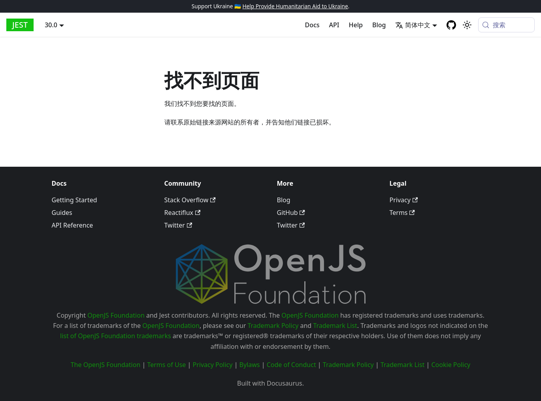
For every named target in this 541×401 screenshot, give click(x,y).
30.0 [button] (51, 25)
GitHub (291, 212)
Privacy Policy (212, 364)
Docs (312, 25)
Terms (402, 212)
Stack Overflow (190, 200)
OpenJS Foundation (116, 315)
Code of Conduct (291, 364)
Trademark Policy (272, 325)
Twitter (178, 225)
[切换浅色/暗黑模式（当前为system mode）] (467, 25)
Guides (62, 212)
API (334, 25)
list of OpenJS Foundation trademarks (115, 335)
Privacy (404, 200)
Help (356, 25)
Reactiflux (182, 212)
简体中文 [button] (412, 25)
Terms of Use (166, 364)
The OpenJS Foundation (106, 364)
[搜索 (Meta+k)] (506, 24)
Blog (379, 25)
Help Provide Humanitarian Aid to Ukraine (295, 6)
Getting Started (74, 200)
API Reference (72, 225)
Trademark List (335, 325)
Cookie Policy (450, 364)
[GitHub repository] (451, 25)
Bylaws (249, 364)
